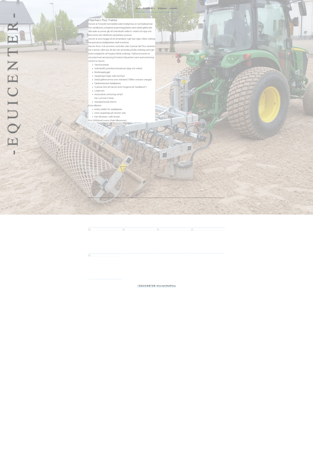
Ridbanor (162, 8)
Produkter (149, 8)
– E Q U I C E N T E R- (146, 286)
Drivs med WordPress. (166, 286)
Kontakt (173, 8)
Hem (138, 8)
